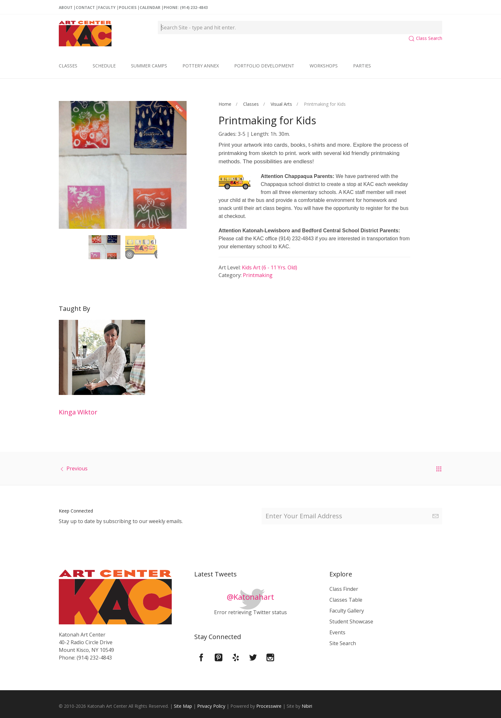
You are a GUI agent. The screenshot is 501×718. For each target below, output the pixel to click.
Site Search (342, 643)
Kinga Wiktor (78, 412)
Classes (68, 66)
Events (337, 632)
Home (225, 104)
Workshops (324, 66)
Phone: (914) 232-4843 (186, 7)
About (66, 7)
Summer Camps (149, 66)
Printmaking (258, 275)
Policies (127, 7)
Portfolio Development (264, 66)
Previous (77, 468)
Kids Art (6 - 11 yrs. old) (269, 267)
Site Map (183, 706)
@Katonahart (250, 596)
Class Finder (343, 588)
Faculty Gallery (346, 610)
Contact (85, 7)
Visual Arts (281, 104)
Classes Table (345, 599)
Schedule (104, 66)
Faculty (107, 7)
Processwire (268, 706)
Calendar (150, 7)
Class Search (425, 38)
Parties (362, 66)
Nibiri (307, 706)
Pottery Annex (200, 66)
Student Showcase (351, 621)
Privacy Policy (211, 706)
